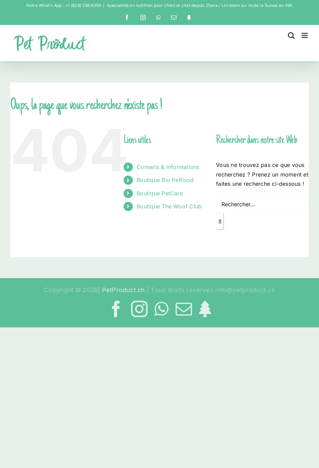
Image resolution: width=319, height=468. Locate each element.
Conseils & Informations (168, 167)
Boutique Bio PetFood (165, 180)
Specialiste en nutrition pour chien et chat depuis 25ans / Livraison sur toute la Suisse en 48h (200, 5)
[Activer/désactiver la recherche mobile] (291, 35)
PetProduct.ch (123, 290)
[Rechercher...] (262, 204)
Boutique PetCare (160, 193)
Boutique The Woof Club (169, 206)
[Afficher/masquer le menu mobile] (305, 35)
